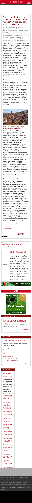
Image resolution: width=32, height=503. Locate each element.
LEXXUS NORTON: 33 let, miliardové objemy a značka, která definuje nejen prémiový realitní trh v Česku (14, 322)
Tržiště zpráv (20, 233)
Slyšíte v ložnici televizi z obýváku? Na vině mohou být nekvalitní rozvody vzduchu (7, 447)
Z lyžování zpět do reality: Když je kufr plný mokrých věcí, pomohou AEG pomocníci (7, 397)
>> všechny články (24, 329)
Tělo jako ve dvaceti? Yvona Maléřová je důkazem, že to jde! (8, 433)
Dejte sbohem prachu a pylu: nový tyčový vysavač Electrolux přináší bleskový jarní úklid (7, 405)
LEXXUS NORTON (18, 252)
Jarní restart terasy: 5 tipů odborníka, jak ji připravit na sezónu (8, 413)
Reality (13, 244)
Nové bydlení (19, 244)
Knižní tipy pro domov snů (9, 356)
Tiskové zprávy (5, 246)
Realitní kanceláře (6, 244)
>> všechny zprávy (8, 467)
